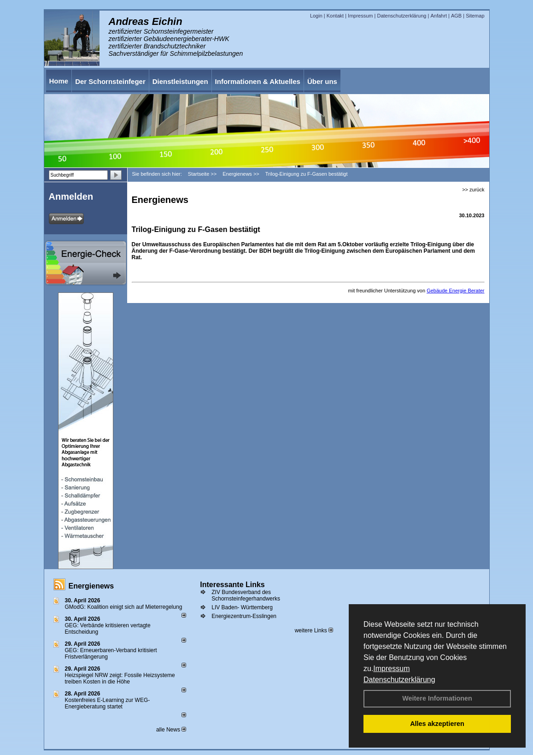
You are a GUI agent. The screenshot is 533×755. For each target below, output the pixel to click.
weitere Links (314, 630)
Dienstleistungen (180, 81)
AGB (456, 15)
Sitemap (475, 15)
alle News (171, 729)
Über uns (322, 81)
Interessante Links (232, 585)
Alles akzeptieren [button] (437, 723)
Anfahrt (438, 15)
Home (59, 81)
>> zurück (473, 189)
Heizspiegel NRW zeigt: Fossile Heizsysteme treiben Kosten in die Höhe (120, 678)
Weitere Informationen (437, 698)
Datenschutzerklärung (399, 680)
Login (316, 15)
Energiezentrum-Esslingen (243, 616)
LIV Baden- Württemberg (242, 607)
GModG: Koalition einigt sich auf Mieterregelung (123, 607)
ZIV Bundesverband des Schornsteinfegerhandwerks (245, 595)
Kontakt (335, 15)
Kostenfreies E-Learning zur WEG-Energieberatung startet (107, 703)
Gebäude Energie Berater (455, 290)
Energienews (91, 586)
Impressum (391, 668)
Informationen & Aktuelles (257, 81)
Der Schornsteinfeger (110, 81)
